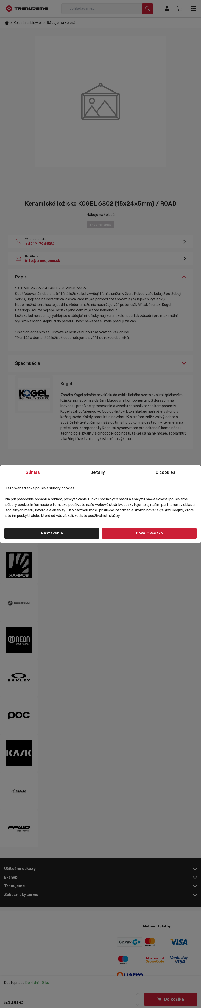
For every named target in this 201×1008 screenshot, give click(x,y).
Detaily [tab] (97, 472)
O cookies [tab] (165, 472)
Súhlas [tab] (33, 472)
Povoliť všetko (149, 533)
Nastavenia (52, 533)
